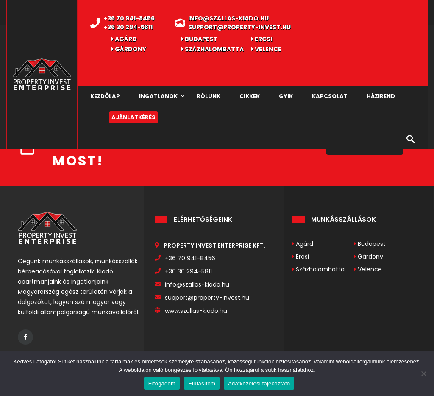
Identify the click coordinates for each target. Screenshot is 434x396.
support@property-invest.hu (239, 27)
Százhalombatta (212, 49)
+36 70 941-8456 (129, 18)
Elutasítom (201, 383)
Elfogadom (161, 383)
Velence (266, 49)
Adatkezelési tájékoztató (259, 383)
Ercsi (261, 39)
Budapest (199, 39)
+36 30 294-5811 (128, 27)
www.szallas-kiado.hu (196, 311)
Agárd (124, 39)
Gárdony (128, 49)
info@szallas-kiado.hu (228, 18)
